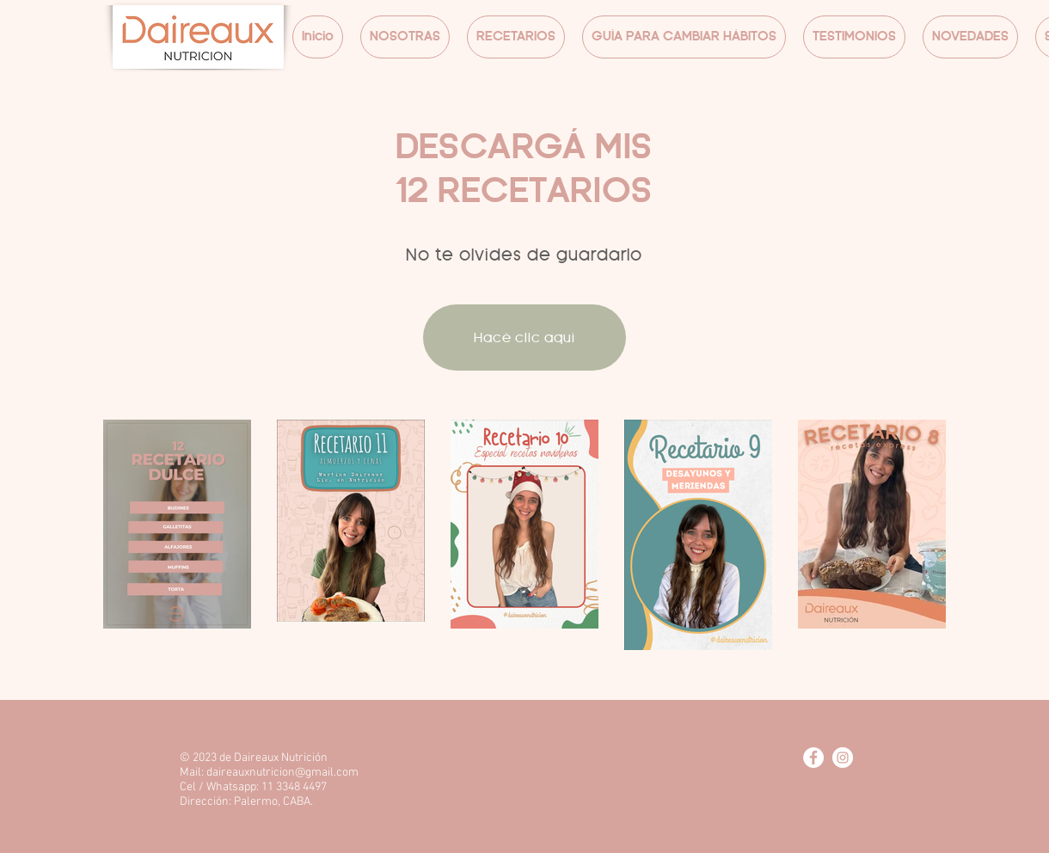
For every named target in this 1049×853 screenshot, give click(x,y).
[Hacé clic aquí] (524, 337)
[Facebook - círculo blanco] (813, 757)
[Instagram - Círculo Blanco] (842, 757)
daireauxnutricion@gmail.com (282, 772)
